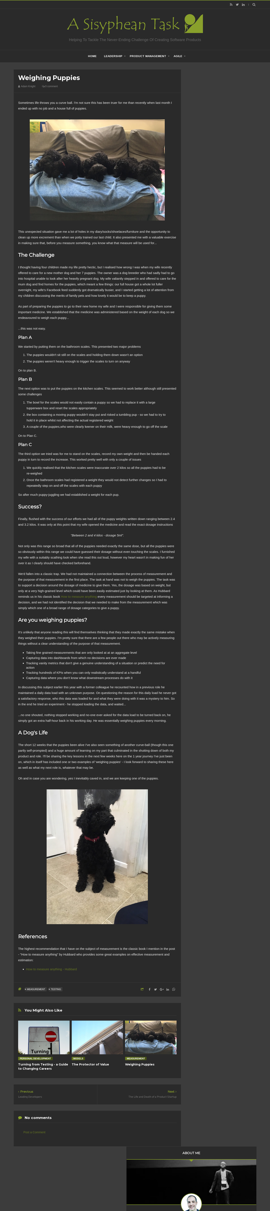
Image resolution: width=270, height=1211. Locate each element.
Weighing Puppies (139, 1064)
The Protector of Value (90, 1064)
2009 (198, 336)
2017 (198, 290)
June (202, 266)
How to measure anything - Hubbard (51, 969)
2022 (198, 208)
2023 (198, 203)
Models (78, 1058)
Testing (56, 989)
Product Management (148, 56)
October (204, 254)
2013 (198, 313)
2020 (198, 220)
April (201, 272)
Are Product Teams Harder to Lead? (221, 512)
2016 (198, 296)
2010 (198, 331)
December (205, 236)
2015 (198, 302)
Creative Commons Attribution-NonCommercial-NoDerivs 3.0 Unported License (215, 573)
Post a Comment (34, 1132)
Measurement (36, 989)
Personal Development (35, 1058)
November (205, 248)
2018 (198, 231)
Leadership (113, 56)
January (204, 283)
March (203, 277)
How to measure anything (79, 596)
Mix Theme (191, 1197)
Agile (178, 56)
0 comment (50, 86)
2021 (198, 214)
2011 (198, 325)
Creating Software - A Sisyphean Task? (129, 1197)
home (92, 56)
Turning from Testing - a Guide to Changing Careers (43, 1067)
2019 (198, 225)
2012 (198, 319)
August (203, 260)
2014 (198, 307)
